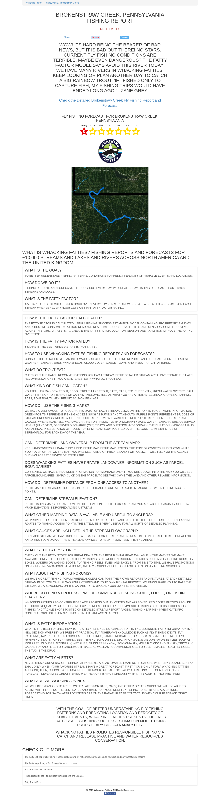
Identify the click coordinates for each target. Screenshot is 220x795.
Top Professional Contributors (39, 769)
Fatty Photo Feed (33, 782)
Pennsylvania (51, 3)
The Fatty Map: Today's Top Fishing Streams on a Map (51, 763)
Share (67, 37)
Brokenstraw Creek (69, 3)
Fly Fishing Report (33, 3)
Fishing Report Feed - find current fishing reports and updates (54, 776)
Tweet (124, 37)
